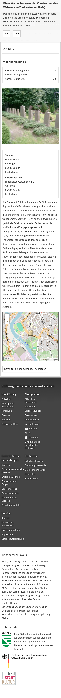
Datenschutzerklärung (12, 539)
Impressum (7, 535)
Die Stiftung (9, 394)
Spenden (6, 420)
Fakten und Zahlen (11, 530)
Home (7, 41)
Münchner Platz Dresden (9, 499)
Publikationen (32, 420)
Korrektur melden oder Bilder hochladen (25, 369)
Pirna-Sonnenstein (11, 505)
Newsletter (30, 407)
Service (6, 513)
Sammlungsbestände (35, 465)
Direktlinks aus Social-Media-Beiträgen (32, 445)
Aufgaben (6, 399)
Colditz (36, 41)
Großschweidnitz (10, 493)
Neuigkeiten (32, 394)
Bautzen (6, 465)
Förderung (7, 411)
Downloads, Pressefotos (8, 524)
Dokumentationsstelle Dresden (12, 471)
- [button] (7, 321)
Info (17, 30)
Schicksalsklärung (34, 461)
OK (6, 30)
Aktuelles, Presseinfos (31, 400)
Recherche (31, 456)
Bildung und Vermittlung (8, 405)
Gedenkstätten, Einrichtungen (11, 458)
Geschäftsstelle (9, 489)
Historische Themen (22, 41)
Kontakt (5, 518)
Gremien (6, 415)
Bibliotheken (31, 479)
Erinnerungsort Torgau (9, 483)
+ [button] (7, 316)
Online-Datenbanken (35, 470)
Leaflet (43, 360)
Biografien (30, 474)
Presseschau (31, 415)
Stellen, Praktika (10, 424)
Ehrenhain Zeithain (11, 477)
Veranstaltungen (33, 411)
